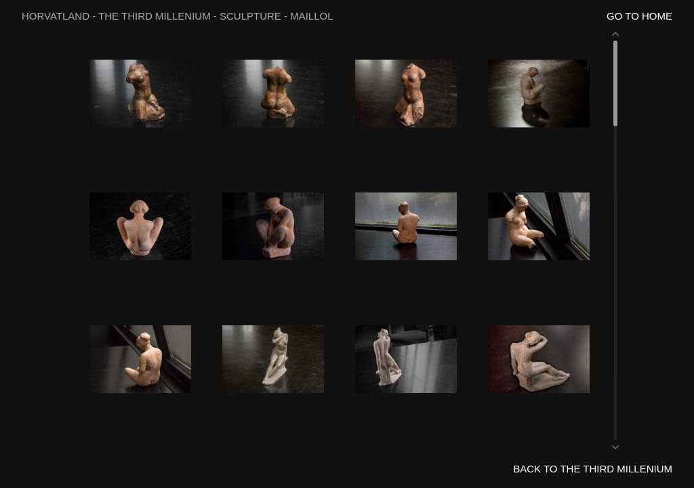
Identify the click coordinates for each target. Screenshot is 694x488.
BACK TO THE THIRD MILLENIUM (592, 468)
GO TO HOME (639, 16)
